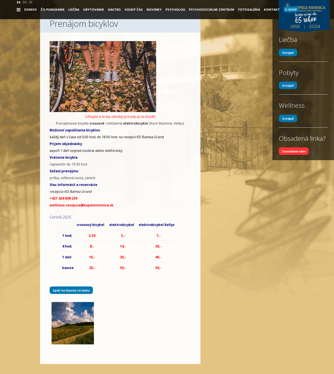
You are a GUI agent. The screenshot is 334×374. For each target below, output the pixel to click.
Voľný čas (134, 9)
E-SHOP (291, 9)
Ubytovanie (93, 9)
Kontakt (272, 9)
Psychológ (175, 9)
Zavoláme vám (293, 151)
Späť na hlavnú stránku (71, 290)
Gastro (114, 9)
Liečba (73, 9)
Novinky (154, 9)
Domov (30, 9)
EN (25, 2)
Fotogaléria (249, 9)
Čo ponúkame (53, 9)
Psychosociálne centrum (211, 9)
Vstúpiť (288, 52)
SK (19, 2)
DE (31, 2)
